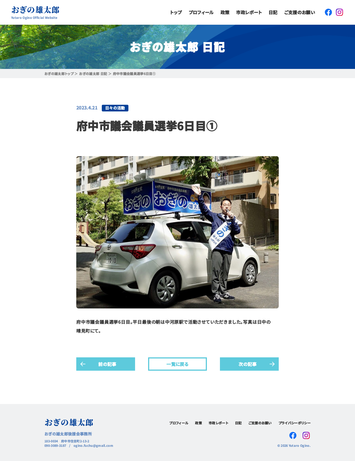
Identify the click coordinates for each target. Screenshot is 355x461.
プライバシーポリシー (294, 422)
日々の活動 (115, 108)
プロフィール (201, 12)
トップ (176, 12)
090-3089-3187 (55, 445)
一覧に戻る (177, 363)
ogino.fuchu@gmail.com (93, 445)
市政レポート (249, 12)
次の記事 (248, 363)
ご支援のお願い (299, 12)
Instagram (339, 12)
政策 (225, 12)
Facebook (328, 12)
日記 (273, 12)
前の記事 (107, 363)
